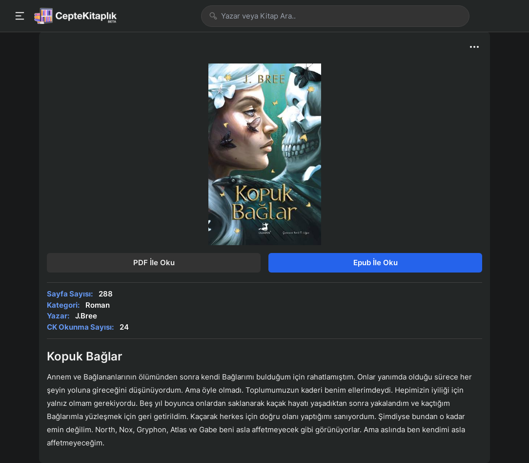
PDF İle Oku (154, 262)
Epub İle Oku (375, 262)
